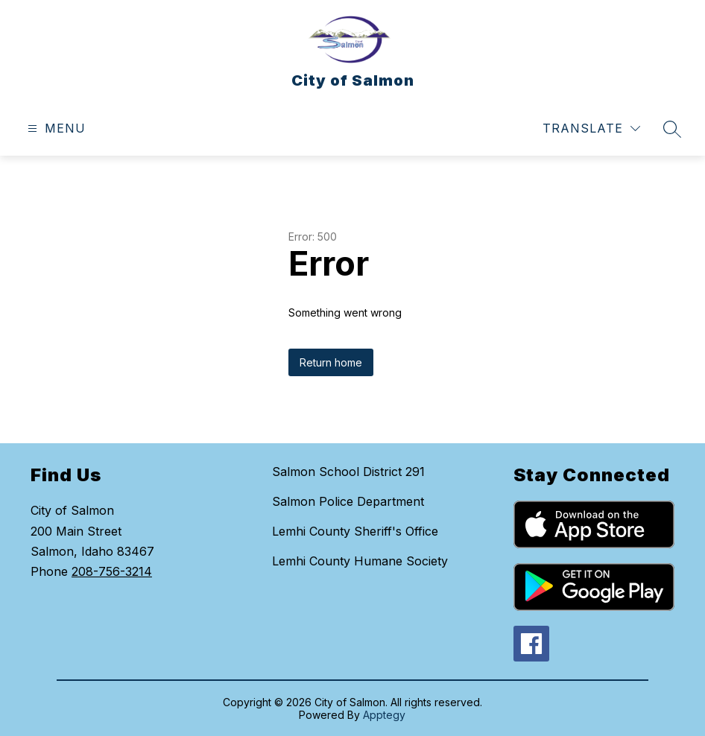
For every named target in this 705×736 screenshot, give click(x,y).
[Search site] (672, 129)
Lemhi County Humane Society (360, 560)
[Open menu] (55, 128)
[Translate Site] (591, 128)
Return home (331, 362)
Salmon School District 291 (348, 471)
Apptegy (384, 714)
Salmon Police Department (348, 501)
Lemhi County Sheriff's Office (355, 531)
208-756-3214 (112, 571)
